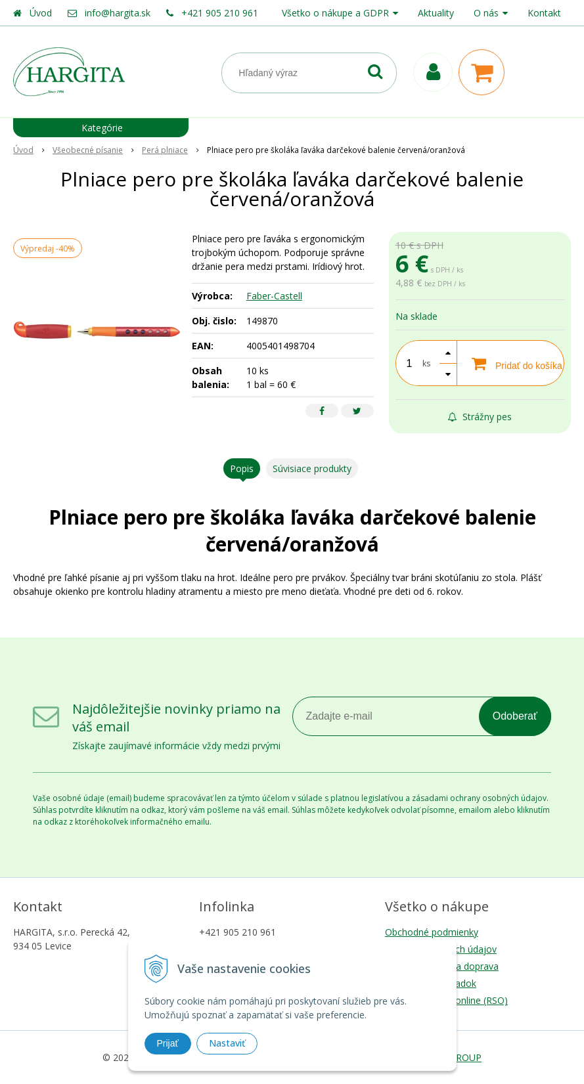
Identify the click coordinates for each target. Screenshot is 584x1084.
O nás (486, 13)
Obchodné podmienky (431, 932)
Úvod (41, 13)
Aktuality (436, 13)
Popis (242, 468)
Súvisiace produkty (312, 468)
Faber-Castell (274, 296)
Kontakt (544, 13)
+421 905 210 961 (219, 13)
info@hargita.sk (117, 13)
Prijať (168, 1043)
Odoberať (515, 716)
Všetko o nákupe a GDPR (335, 13)
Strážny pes (480, 416)
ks (426, 363)
